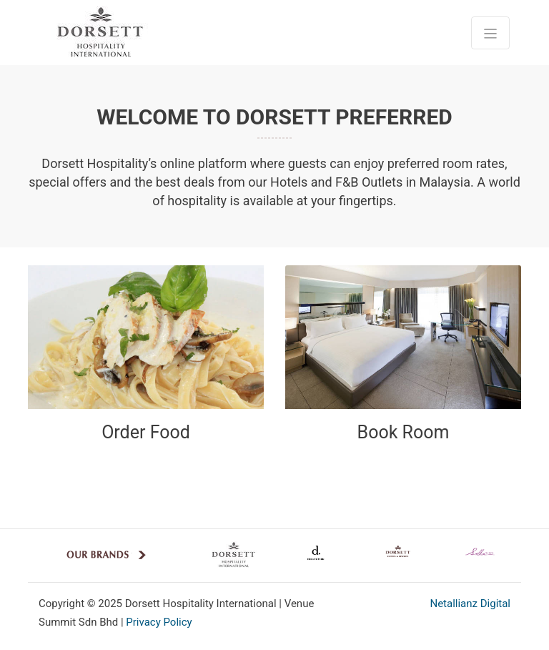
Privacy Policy (159, 622)
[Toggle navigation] (490, 32)
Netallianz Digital (470, 603)
